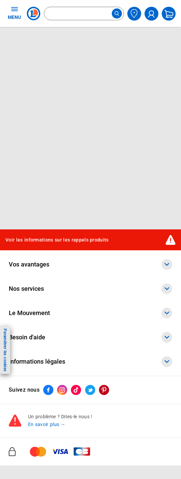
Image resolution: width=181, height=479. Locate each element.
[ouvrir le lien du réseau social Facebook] (48, 390)
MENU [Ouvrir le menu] (14, 13)
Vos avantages (90, 264)
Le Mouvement (90, 313)
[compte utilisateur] (151, 14)
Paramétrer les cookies (5, 350)
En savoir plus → (47, 424)
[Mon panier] (169, 14)
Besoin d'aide (90, 337)
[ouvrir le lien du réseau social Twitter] (90, 390)
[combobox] (84, 13)
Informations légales (90, 361)
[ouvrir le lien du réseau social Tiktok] (76, 390)
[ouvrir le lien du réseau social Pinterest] (104, 390)
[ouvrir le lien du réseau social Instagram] (62, 390)
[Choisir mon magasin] (134, 14)
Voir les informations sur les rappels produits (57, 239)
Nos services (90, 288)
